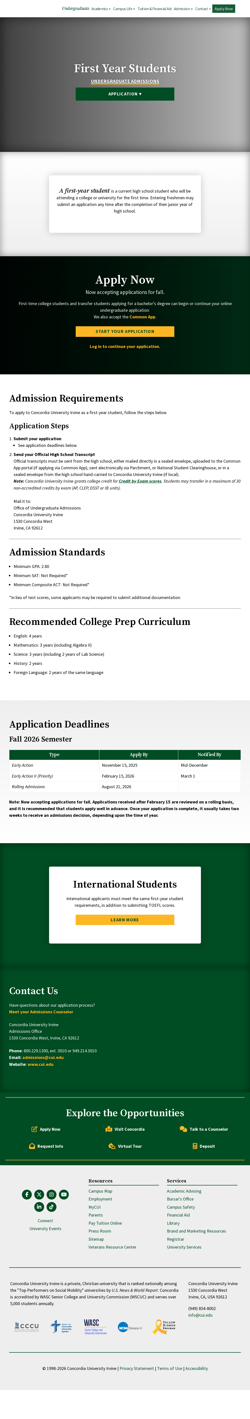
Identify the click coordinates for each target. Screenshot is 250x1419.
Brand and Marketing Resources (196, 1263)
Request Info (46, 1179)
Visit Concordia (125, 1161)
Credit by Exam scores (140, 514)
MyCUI (95, 1239)
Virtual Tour (125, 1179)
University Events (45, 1261)
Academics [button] (101, 8)
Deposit (204, 1179)
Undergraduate (75, 8)
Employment (100, 1231)
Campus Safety (181, 1239)
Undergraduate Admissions (125, 97)
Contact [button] (203, 8)
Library (173, 1255)
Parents (96, 1247)
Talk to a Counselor (204, 1161)
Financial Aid (178, 1247)
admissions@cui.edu (43, 1090)
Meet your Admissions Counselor (41, 1044)
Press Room (100, 1263)
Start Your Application (125, 364)
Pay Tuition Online (105, 1255)
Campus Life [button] (124, 8)
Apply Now (224, 8)
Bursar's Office (180, 1231)
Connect (45, 1253)
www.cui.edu (41, 1097)
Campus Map (100, 1223)
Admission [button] (183, 8)
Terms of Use (169, 1397)
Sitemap (96, 1271)
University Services (184, 1279)
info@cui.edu (200, 1347)
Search (241, 9)
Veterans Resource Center (112, 1279)
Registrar (175, 1271)
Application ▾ (125, 110)
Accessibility (196, 1397)
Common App (142, 349)
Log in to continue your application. (125, 379)
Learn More (125, 952)
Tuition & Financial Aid (154, 8)
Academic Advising (184, 1223)
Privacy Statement (137, 1397)
